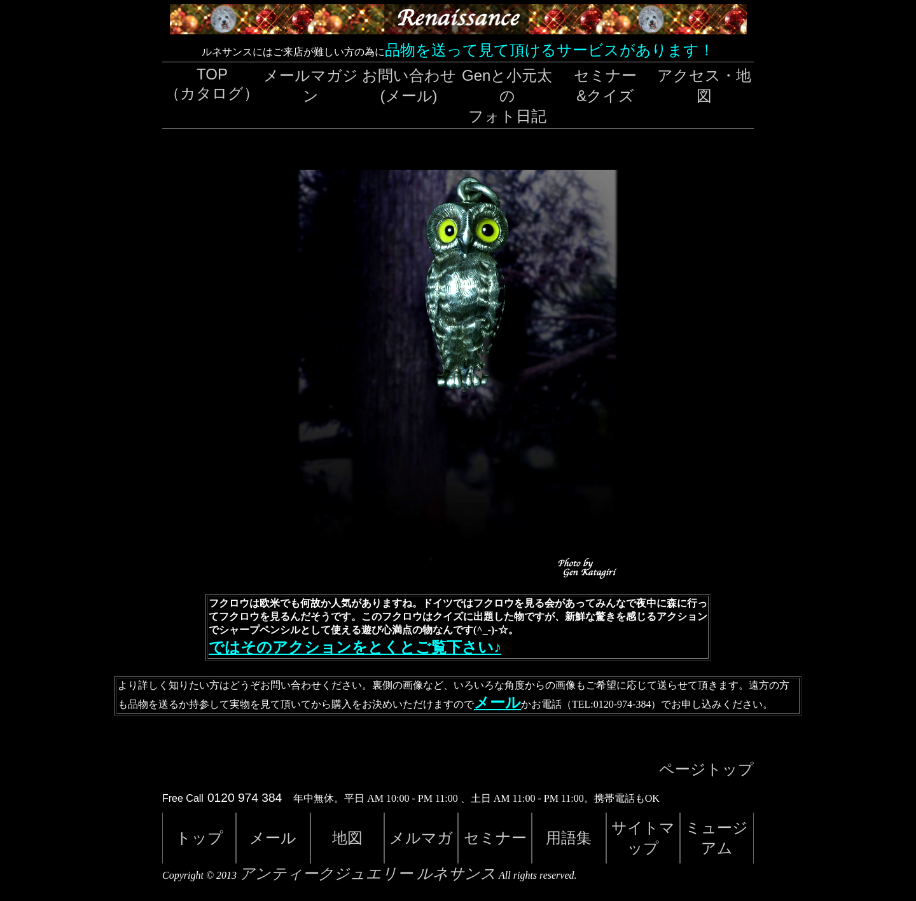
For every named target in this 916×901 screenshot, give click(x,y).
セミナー (495, 837)
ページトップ (706, 769)
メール (497, 702)
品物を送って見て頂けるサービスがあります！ (549, 49)
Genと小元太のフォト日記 (507, 96)
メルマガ (421, 837)
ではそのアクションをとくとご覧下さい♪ (355, 647)
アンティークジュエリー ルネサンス (367, 873)
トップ (199, 837)
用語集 (569, 837)
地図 (347, 837)
